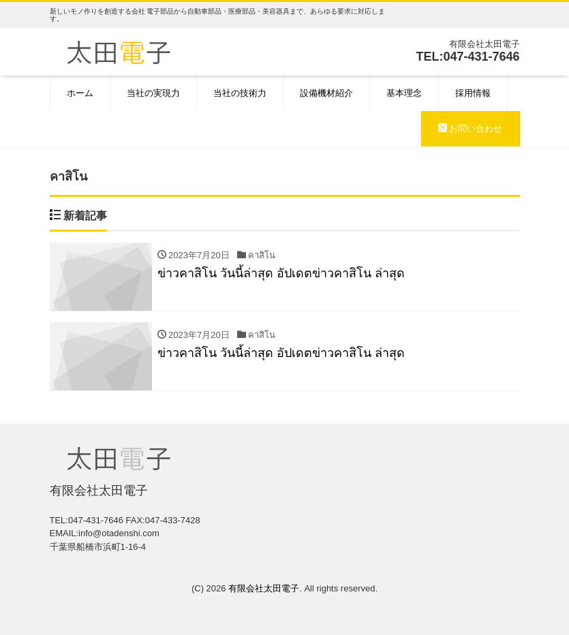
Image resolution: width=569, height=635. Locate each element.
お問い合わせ (470, 128)
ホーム (80, 93)
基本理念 (404, 93)
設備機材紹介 (326, 93)
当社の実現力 (153, 93)
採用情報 (473, 93)
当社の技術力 (239, 93)
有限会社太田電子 (263, 589)
